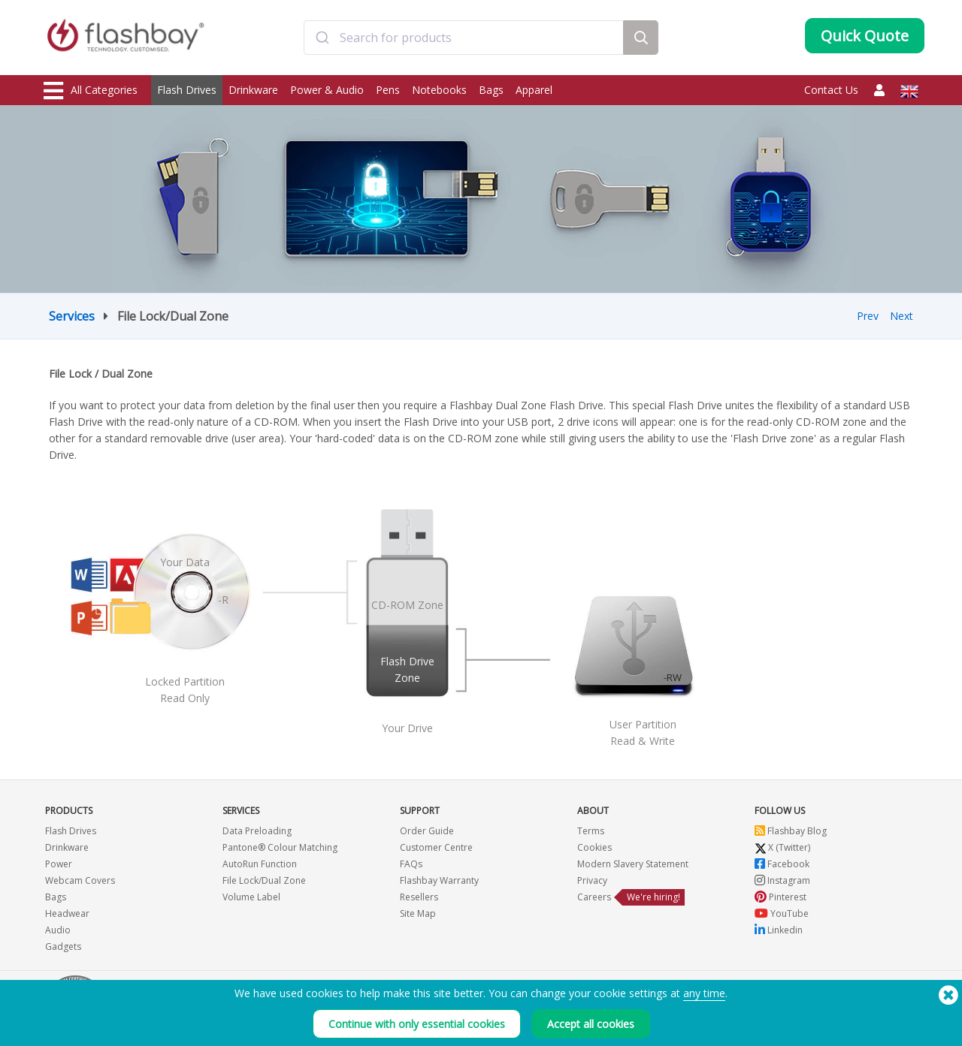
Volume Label (251, 897)
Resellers (419, 897)
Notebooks (439, 90)
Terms (590, 830)
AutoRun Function (259, 864)
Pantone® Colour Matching (279, 847)
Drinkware (253, 90)
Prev (868, 316)
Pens (388, 90)
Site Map (418, 913)
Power (58, 864)
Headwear (67, 913)
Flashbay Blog (791, 830)
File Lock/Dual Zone (264, 880)
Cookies (594, 847)
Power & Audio (327, 90)
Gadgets (63, 946)
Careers (594, 897)
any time (704, 993)
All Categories (91, 91)
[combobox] (464, 40)
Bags (491, 90)
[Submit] (322, 39)
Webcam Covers (80, 880)
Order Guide (427, 830)
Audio (58, 930)
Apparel (534, 90)
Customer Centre (436, 847)
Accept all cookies (590, 1024)
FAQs (411, 864)
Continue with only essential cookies (416, 1024)
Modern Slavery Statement (632, 864)
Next (901, 316)
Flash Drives (186, 90)
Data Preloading (257, 830)
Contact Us (831, 90)
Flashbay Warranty (439, 880)
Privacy (592, 880)
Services (72, 316)
